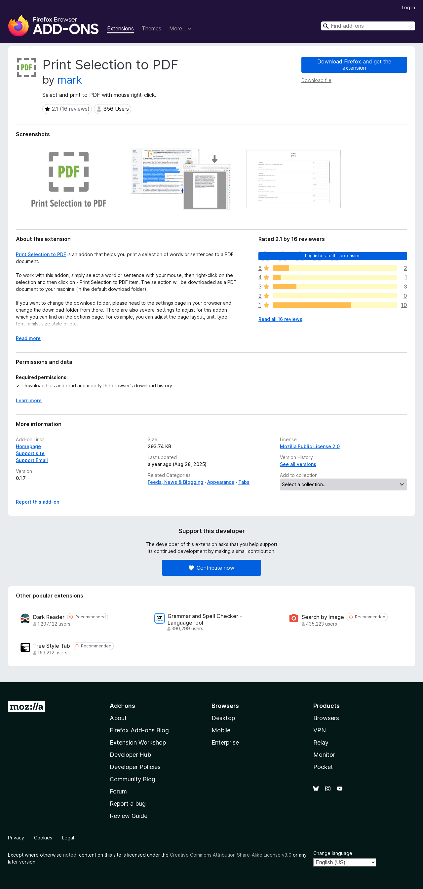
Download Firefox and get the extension (354, 64)
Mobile (221, 730)
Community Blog (132, 779)
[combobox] (368, 25)
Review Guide (128, 815)
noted (69, 855)
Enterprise (225, 742)
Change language (332, 853)
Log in (408, 7)
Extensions (120, 28)
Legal (68, 837)
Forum (118, 791)
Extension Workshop (138, 742)
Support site (30, 453)
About (118, 718)
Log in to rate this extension (333, 255)
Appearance (220, 482)
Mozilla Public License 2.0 (310, 446)
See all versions (298, 464)
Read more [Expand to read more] (28, 338)
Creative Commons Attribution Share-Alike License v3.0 (230, 855)
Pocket (323, 766)
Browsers (326, 718)
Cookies (43, 837)
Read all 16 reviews (280, 319)
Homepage (28, 446)
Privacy (16, 837)
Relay (320, 742)
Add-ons (122, 705)
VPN (319, 730)
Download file (316, 80)
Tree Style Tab (51, 646)
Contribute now (211, 567)
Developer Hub (130, 754)
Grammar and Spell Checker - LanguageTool (205, 619)
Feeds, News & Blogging (175, 482)
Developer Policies (135, 766)
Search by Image (323, 617)
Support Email (32, 460)
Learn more (29, 400)
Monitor (324, 754)
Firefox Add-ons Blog (139, 730)
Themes (151, 28)
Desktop (223, 718)
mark (70, 79)
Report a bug (128, 803)
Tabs (244, 482)
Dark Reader (48, 617)
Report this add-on (37, 502)
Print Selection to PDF (41, 254)
